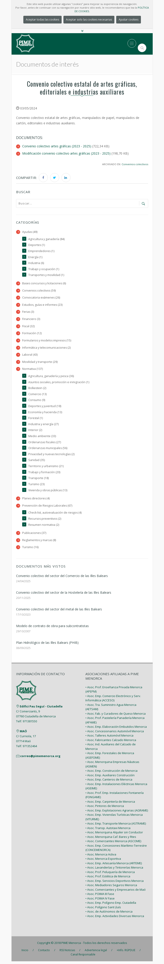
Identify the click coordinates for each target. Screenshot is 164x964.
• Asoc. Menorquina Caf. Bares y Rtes (110, 839)
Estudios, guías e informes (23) (42, 305)
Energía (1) (35, 257)
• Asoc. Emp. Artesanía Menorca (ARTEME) (113, 866)
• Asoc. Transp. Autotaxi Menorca (107, 831)
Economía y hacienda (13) (45, 413)
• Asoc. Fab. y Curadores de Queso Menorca (115, 716)
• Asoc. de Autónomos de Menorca (109, 914)
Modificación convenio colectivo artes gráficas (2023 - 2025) (66, 153)
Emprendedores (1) (41, 251)
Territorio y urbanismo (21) (46, 468)
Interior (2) (35, 432)
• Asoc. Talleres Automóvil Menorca (109, 738)
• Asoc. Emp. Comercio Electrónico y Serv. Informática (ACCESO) (113, 701)
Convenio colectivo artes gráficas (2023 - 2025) (56, 146)
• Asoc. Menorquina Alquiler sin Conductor (114, 835)
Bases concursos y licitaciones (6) (44, 283)
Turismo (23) (36, 486)
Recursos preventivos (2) (45, 521)
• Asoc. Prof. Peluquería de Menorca (110, 875)
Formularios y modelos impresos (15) (47, 341)
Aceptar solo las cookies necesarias (89, 19)
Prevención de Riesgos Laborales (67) (47, 508)
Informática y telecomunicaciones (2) (46, 348)
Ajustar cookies (128, 19)
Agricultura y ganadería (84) (46, 239)
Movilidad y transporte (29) (40, 363)
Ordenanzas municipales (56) (48, 450)
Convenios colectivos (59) (39, 291)
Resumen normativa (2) (43, 527)
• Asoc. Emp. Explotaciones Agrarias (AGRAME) (116, 813)
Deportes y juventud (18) (44, 407)
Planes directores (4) (36, 501)
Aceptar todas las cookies (42, 19)
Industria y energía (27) (43, 426)
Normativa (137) (32, 370)
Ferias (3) (28, 312)
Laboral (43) (30, 355)
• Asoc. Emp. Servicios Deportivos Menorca (114, 883)
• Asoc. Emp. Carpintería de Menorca (110, 804)
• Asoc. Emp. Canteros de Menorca (108, 782)
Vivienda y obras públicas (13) (48, 492)
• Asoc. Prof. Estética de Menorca (107, 879)
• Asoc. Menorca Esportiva (103, 861)
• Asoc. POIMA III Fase (99, 896)
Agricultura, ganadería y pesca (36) (51, 377)
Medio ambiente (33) (42, 438)
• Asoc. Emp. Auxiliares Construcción (110, 778)
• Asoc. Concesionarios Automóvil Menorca (114, 734)
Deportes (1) (36, 245)
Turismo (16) (30, 550)
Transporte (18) (38, 480)
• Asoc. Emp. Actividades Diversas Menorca (114, 919)
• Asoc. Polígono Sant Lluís (103, 910)
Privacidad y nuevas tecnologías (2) (51, 456)
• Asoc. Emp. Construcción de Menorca (111, 773)
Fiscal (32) (28, 327)
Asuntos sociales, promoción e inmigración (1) (59, 383)
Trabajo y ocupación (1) (43, 269)
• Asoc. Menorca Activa (100, 857)
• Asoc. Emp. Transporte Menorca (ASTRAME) (115, 826)
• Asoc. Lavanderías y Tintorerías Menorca (114, 870)
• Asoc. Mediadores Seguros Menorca (111, 888)
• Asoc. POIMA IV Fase (100, 901)
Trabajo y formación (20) (44, 474)
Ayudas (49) (30, 232)
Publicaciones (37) (34, 536)
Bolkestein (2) (37, 389)
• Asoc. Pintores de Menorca (104, 808)
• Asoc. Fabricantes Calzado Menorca (110, 743)
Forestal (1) (35, 420)
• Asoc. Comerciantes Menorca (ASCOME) (113, 844)
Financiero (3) (31, 319)
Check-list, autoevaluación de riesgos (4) (55, 515)
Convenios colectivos (135, 164)
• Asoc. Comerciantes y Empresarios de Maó (115, 892)
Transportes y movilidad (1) (46, 275)
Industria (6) (36, 263)
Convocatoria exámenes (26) (41, 298)
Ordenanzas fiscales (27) (45, 444)
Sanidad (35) (36, 462)
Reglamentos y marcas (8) (39, 543)
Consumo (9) (36, 401)
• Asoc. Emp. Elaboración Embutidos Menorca (116, 729)
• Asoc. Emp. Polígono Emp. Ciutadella (110, 905)
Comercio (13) (37, 395)
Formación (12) (32, 334)
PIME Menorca (71, 945)
